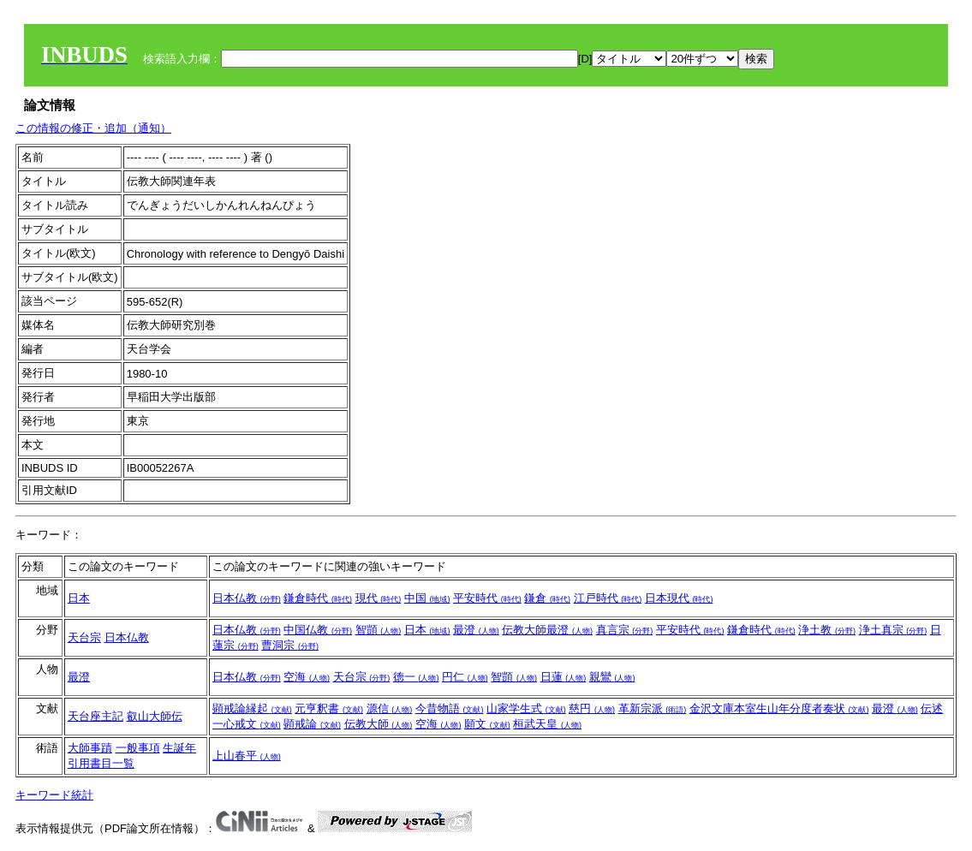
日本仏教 (246, 598)
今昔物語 (449, 708)
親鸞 (612, 676)
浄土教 (827, 629)
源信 (390, 708)
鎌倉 (547, 598)
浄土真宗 (893, 629)
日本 (79, 598)
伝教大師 (378, 723)
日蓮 (563, 676)
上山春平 (246, 755)
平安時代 (487, 598)
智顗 (378, 629)
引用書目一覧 (101, 763)
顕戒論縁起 (252, 708)
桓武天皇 (547, 723)
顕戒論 (312, 723)
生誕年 (179, 747)
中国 (427, 598)
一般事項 (138, 747)
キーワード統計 (54, 795)
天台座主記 (95, 716)
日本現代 (679, 598)
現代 (378, 598)
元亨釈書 (329, 708)
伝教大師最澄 (547, 629)
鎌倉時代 (317, 598)
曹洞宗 (290, 645)
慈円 (592, 708)
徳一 (416, 676)
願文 (487, 723)
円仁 (465, 676)
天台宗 (84, 637)
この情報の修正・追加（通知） (93, 128)
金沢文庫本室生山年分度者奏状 (779, 708)
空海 (306, 676)
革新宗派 (652, 708)
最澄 (476, 629)
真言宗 (624, 629)
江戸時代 (608, 598)
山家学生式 (526, 708)
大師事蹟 (90, 747)
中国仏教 (317, 629)
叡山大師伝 (154, 716)
